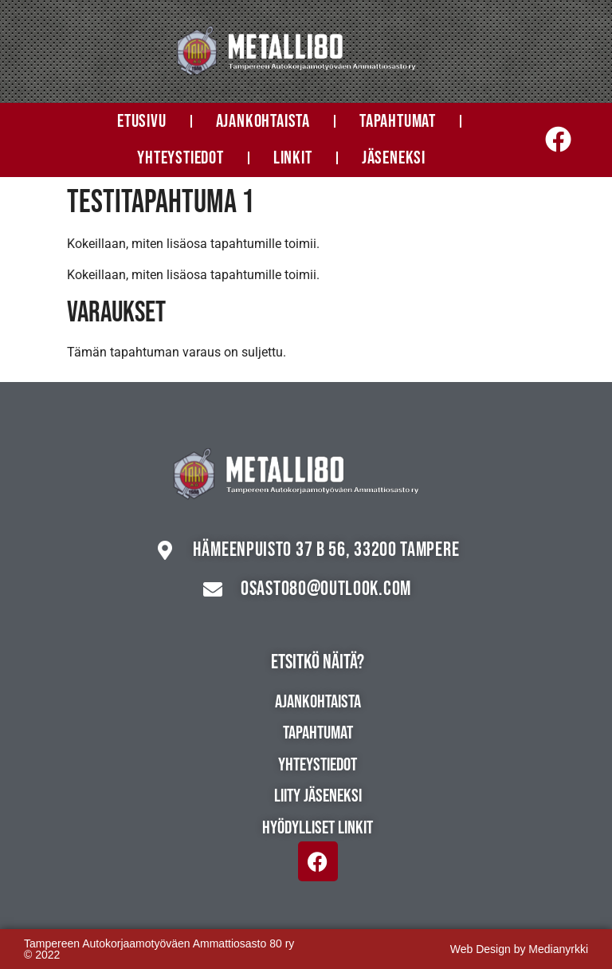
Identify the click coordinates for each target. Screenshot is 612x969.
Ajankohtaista (263, 121)
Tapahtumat (397, 121)
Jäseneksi (394, 158)
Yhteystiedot (180, 158)
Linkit (292, 158)
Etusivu (142, 121)
